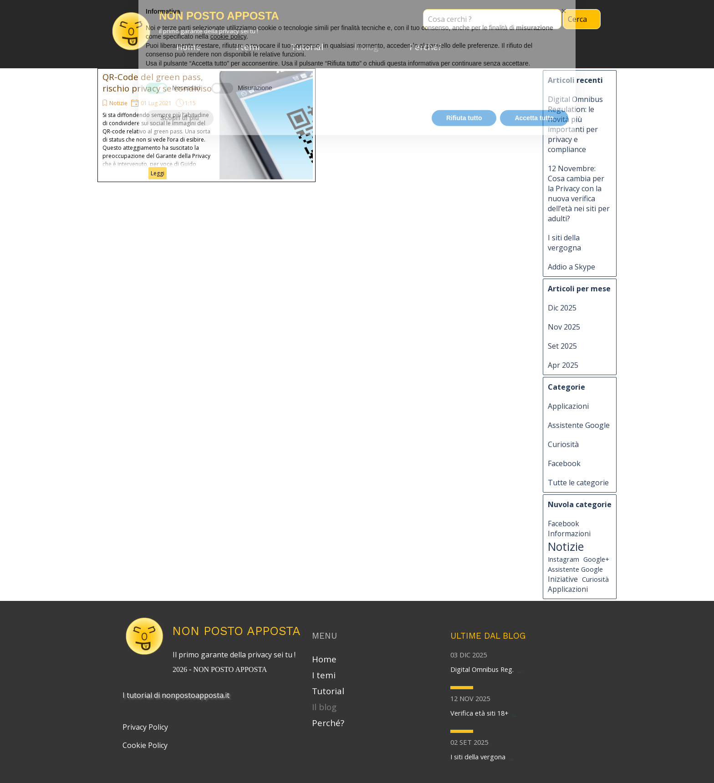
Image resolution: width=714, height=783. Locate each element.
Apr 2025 (563, 365)
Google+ (596, 559)
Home (188, 46)
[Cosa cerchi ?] (492, 19)
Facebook (564, 463)
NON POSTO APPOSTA (236, 631)
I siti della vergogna (564, 243)
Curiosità (563, 444)
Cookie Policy (145, 745)
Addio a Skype (571, 267)
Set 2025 (562, 346)
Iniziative (563, 579)
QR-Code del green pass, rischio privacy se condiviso (157, 82)
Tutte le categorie (578, 483)
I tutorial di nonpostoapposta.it (176, 695)
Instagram (563, 559)
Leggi (157, 173)
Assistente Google (579, 425)
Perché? (425, 46)
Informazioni (569, 534)
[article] (206, 125)
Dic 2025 (562, 308)
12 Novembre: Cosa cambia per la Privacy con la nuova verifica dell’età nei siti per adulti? (579, 193)
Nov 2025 (564, 327)
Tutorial (307, 46)
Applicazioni (568, 406)
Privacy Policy (145, 727)
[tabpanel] (236, 661)
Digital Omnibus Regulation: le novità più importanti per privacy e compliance (575, 124)
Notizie (118, 103)
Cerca (577, 19)
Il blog (366, 46)
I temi (248, 46)
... (519, 669)
